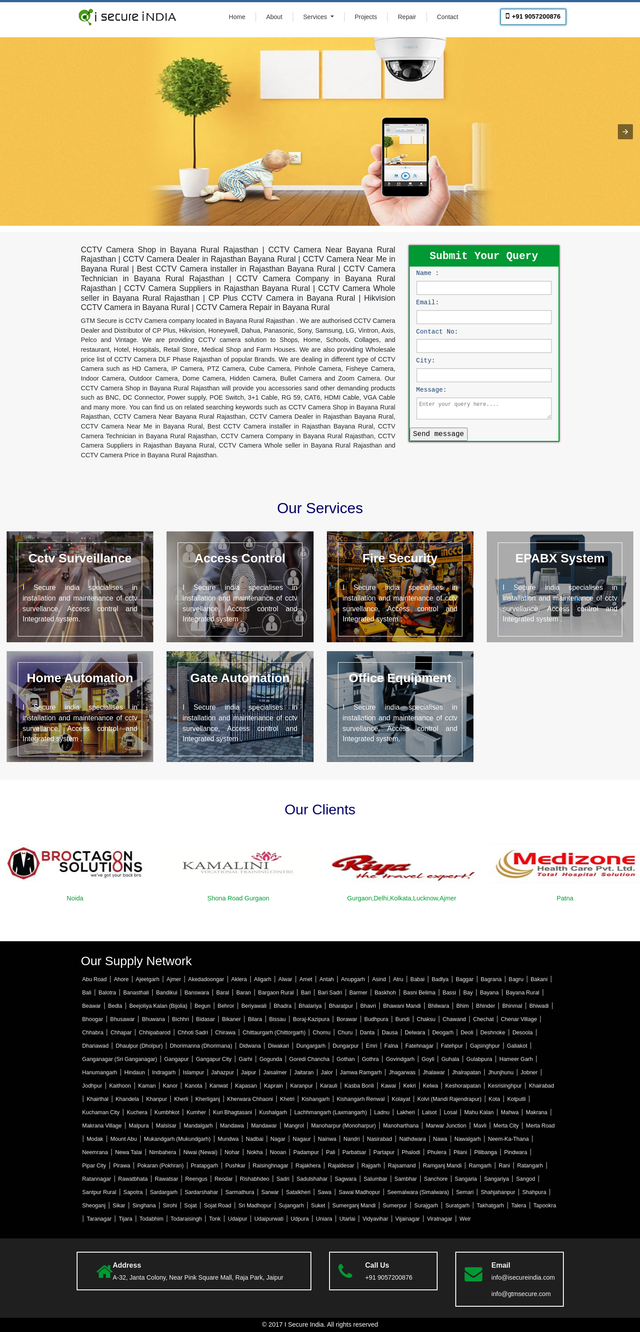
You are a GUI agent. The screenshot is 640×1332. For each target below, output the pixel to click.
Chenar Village (519, 1019)
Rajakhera (308, 1166)
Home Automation (80, 678)
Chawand (454, 1019)
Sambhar (406, 1179)
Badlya (440, 979)
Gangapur (176, 1059)
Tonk (215, 1219)
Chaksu (426, 1019)
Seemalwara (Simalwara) (418, 1192)
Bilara (255, 1019)
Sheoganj (94, 1205)
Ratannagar (96, 1179)
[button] (625, 131)
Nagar (278, 1139)
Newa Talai (128, 1152)
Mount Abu (123, 1139)
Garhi (245, 1059)
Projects (366, 16)
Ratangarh (530, 1166)
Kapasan (246, 1086)
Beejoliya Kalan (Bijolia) (158, 1006)
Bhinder (485, 1006)
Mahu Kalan (479, 1112)
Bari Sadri (330, 993)
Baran (243, 993)
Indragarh (163, 1072)
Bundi (403, 1019)
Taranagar (99, 1219)
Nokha (255, 1152)
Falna (391, 1046)
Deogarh (443, 1032)
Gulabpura (479, 1059)
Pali (330, 1152)
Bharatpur (341, 1006)
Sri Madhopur (255, 1205)
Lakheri (406, 1112)
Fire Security (400, 558)
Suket (318, 1205)
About (274, 16)
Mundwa (228, 1139)
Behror (225, 1006)
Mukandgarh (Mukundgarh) (177, 1139)
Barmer (358, 993)
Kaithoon (120, 1086)
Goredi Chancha (309, 1059)
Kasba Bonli (359, 1086)
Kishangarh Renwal (360, 1099)
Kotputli (516, 1099)
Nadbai (255, 1139)
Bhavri (368, 1006)
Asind (379, 979)
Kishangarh (316, 1099)
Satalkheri (298, 1192)
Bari (305, 993)
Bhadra (282, 1006)
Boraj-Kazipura (311, 1019)
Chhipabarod (155, 1032)
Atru (398, 979)
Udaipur (237, 1219)
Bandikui (167, 993)
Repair (407, 16)
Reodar (223, 1179)
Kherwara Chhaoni (250, 1099)
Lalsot (429, 1112)
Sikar (118, 1205)
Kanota (193, 1086)
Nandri (352, 1139)
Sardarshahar (201, 1192)
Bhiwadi (539, 1006)
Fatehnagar (419, 1046)
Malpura (139, 1126)
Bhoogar (92, 1019)
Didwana (250, 1046)
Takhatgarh (490, 1205)
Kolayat (401, 1099)
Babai (418, 979)
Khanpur (156, 1099)
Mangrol (294, 1126)
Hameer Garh (516, 1059)
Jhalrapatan (466, 1072)
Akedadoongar (206, 979)
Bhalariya (310, 1006)
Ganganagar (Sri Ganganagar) (119, 1059)
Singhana (144, 1205)
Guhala (450, 1059)
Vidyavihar (375, 1219)
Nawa (440, 1139)
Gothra (370, 1059)
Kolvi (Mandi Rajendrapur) (449, 1099)
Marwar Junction (446, 1126)
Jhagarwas (402, 1072)
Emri (371, 1046)
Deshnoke (493, 1032)
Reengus (196, 1179)
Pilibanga (485, 1152)
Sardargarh (163, 1192)
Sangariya (496, 1179)
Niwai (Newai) (200, 1152)
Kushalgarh (273, 1112)
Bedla (115, 1006)
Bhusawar (122, 1019)
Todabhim (151, 1219)
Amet (305, 979)
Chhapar (121, 1032)
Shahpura (534, 1192)
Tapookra (544, 1205)
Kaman (147, 1086)
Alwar (285, 979)
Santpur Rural (99, 1192)
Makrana (536, 1112)
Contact (447, 16)
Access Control (239, 558)
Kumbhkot (167, 1112)
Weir (464, 1219)
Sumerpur (395, 1205)
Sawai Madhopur (359, 1192)
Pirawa (121, 1166)
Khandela (127, 1099)
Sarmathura (239, 1192)
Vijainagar (408, 1219)
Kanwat (218, 1086)
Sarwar (270, 1192)
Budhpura (376, 1019)
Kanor (170, 1086)
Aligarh (263, 979)
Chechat (483, 1019)
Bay (468, 993)
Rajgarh (371, 1166)
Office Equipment (400, 678)
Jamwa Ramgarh (361, 1072)
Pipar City (94, 1166)
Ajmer (174, 979)
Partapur (384, 1152)
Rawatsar (166, 1179)
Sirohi (170, 1205)
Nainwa (327, 1139)
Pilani (460, 1152)
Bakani (539, 979)
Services (316, 16)
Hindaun (134, 1072)
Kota (494, 1099)
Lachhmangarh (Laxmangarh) (330, 1112)
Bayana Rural (522, 993)
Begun (202, 1006)
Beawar (91, 1006)
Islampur (193, 1072)
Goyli (428, 1059)
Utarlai (347, 1219)
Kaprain (273, 1086)
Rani (504, 1166)
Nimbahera (162, 1152)
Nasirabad (379, 1139)
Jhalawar (434, 1072)
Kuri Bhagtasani (232, 1112)
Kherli (181, 1099)
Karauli (328, 1086)
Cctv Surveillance (80, 558)
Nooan (278, 1152)
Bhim (462, 1006)
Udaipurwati (268, 1219)
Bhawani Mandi (402, 1006)
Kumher (196, 1112)
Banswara (197, 993)
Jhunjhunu (501, 1072)
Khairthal (98, 1099)
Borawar (347, 1019)
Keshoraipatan (463, 1086)
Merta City (506, 1126)
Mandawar (264, 1126)
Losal (450, 1112)
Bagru (516, 979)
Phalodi (411, 1152)
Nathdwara (412, 1139)
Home (237, 16)
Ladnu (382, 1112)
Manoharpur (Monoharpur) (343, 1126)
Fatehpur (452, 1046)
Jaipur (248, 1072)
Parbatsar (354, 1152)
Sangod (525, 1179)
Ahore (121, 979)
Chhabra (93, 1032)
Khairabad (541, 1086)
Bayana (489, 993)
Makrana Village (102, 1126)
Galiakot (517, 1046)
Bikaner (231, 1019)
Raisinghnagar (270, 1166)
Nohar (232, 1152)
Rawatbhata (133, 1179)
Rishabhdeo (255, 1179)
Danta (367, 1032)
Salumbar (375, 1179)
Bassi (449, 993)
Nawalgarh (467, 1139)
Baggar (464, 979)
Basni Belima (419, 993)
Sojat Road (217, 1205)
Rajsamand (402, 1166)
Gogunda (271, 1059)
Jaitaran (304, 1072)
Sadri (282, 1179)
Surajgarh (426, 1205)
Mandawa (232, 1126)
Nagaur (302, 1139)
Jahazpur (222, 1072)
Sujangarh (291, 1205)
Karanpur (301, 1086)
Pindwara (515, 1152)
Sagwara (346, 1179)
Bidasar (205, 1019)
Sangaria (466, 1179)
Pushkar (235, 1166)
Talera (518, 1205)
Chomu (321, 1032)
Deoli (467, 1032)
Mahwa (510, 1112)
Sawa (324, 1192)
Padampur (306, 1152)
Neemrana (95, 1152)
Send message (438, 433)
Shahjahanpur (498, 1192)
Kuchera (137, 1112)
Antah (326, 979)
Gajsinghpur (485, 1046)
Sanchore (435, 1179)
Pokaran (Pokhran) (160, 1166)
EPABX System (560, 558)
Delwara (415, 1032)
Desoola (522, 1032)
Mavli (479, 1126)
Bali (87, 993)
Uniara (324, 1219)
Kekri (409, 1086)
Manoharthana (401, 1126)
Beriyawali (254, 1006)
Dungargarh (311, 1046)
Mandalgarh (198, 1126)
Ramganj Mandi (442, 1166)
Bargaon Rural (276, 993)
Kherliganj (207, 1099)
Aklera (239, 979)
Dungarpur (346, 1046)
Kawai (388, 1086)
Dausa (390, 1032)
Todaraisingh (186, 1219)
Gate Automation (240, 678)
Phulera (436, 1152)
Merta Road (540, 1126)
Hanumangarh (99, 1072)
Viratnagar (439, 1219)
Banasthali (136, 993)
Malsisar (166, 1126)
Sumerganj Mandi (354, 1205)
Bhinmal (512, 1006)
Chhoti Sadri (193, 1032)
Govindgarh (400, 1059)
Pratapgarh (204, 1166)
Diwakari (278, 1046)
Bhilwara (438, 1006)
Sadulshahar (311, 1179)
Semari (465, 1192)
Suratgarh (457, 1205)
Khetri (287, 1099)
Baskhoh (385, 993)
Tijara (125, 1219)
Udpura (300, 1219)
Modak (95, 1139)
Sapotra (133, 1192)
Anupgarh (353, 979)
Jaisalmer (275, 1072)
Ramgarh (480, 1166)
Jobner (529, 1072)
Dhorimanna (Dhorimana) (201, 1046)
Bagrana (491, 979)
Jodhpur (92, 1086)
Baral (222, 993)
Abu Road (94, 979)
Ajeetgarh (147, 979)
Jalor (327, 1072)
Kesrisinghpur (505, 1086)
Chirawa (225, 1032)
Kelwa (430, 1086)
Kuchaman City (101, 1112)
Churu (345, 1032)
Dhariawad (95, 1046)
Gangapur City (213, 1059)
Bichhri (180, 1019)
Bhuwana (153, 1019)
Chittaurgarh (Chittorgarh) (274, 1032)
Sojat (190, 1205)
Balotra (107, 993)
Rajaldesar (341, 1166)
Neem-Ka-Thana (508, 1139)
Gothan (346, 1059)
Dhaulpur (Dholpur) (139, 1046)
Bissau (277, 1019)
